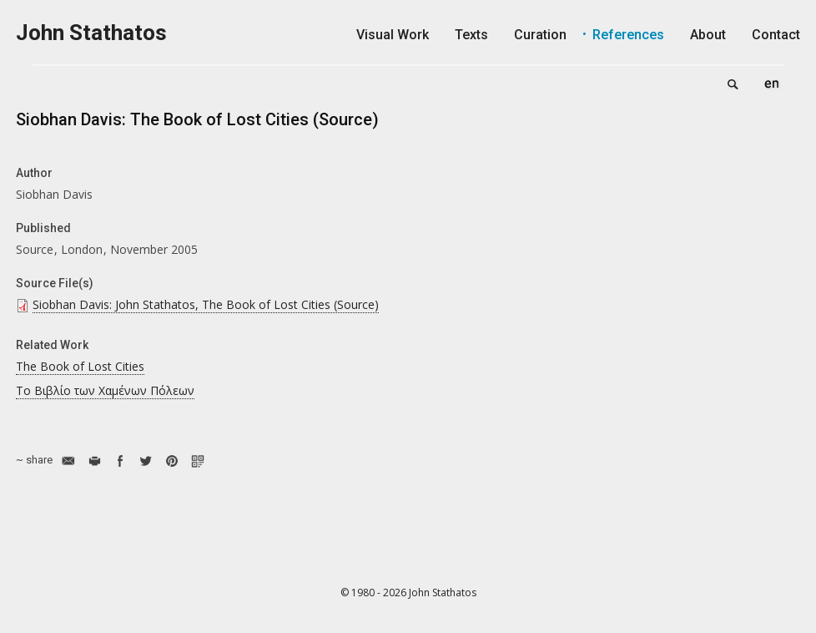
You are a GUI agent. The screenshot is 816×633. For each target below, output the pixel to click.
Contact (776, 35)
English (771, 83)
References (628, 35)
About (708, 35)
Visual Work (392, 35)
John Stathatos (91, 32)
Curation (540, 35)
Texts (471, 35)
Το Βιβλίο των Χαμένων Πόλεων (105, 390)
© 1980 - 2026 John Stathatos (408, 592)
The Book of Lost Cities (80, 366)
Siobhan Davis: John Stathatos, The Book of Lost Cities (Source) (206, 304)
